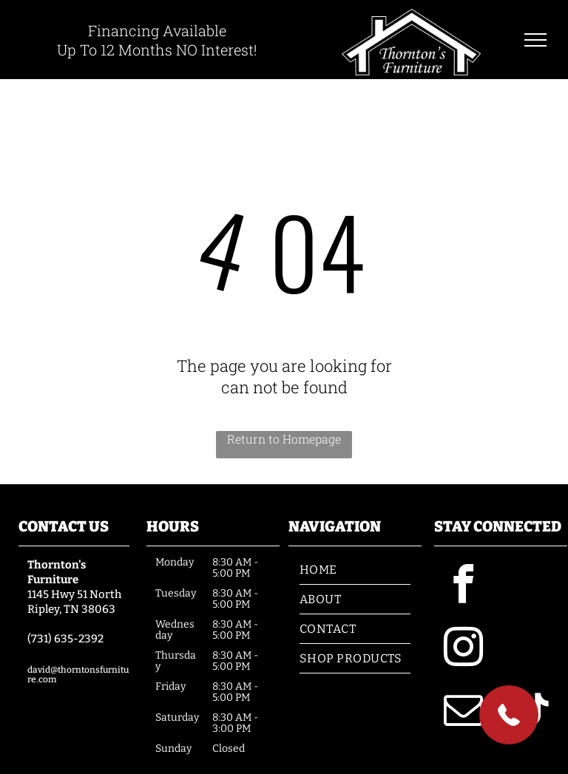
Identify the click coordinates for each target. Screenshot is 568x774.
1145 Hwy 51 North (74, 594)
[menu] (535, 40)
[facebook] (463, 586)
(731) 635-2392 (65, 638)
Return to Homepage (284, 439)
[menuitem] (355, 570)
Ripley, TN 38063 (71, 609)
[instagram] (463, 649)
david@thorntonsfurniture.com (78, 675)
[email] (463, 712)
